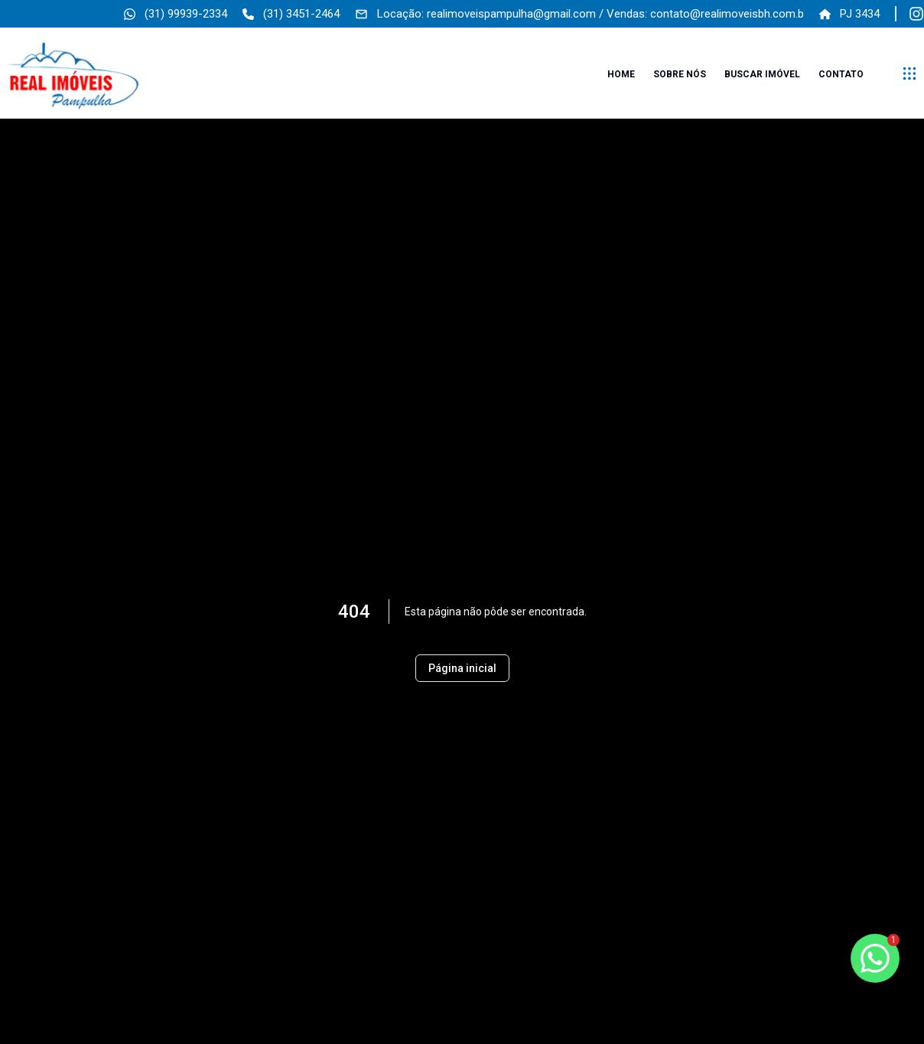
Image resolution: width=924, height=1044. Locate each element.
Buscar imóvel (762, 74)
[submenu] (909, 73)
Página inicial (462, 668)
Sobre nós (679, 74)
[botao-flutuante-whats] (875, 958)
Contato (841, 74)
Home (621, 74)
